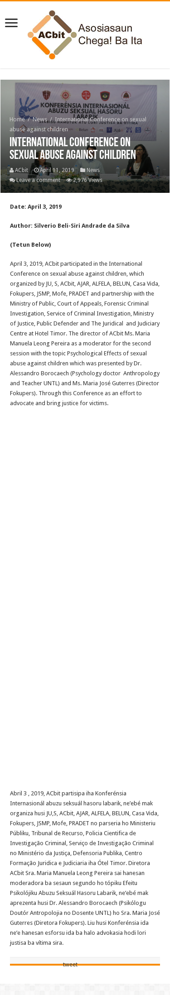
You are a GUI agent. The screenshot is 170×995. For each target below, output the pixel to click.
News (40, 119)
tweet (70, 964)
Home (17, 119)
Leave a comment (38, 180)
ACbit (21, 170)
